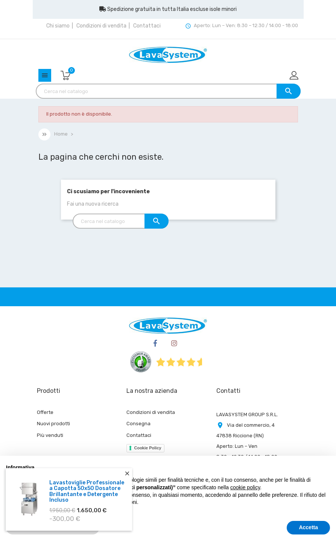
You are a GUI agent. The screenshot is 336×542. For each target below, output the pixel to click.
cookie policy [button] (245, 487)
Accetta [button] (308, 527)
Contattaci (147, 26)
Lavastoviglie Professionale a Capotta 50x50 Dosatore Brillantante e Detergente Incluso (86, 491)
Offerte (45, 412)
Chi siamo (58, 26)
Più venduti (50, 435)
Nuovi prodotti (53, 423)
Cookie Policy (147, 448)
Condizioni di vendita (101, 26)
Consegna (138, 423)
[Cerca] (168, 91)
